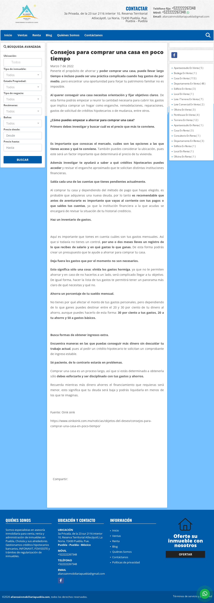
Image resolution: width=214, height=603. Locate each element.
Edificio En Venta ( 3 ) (185, 89)
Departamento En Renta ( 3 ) (189, 141)
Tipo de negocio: (14, 93)
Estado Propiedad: (15, 81)
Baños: (8, 117)
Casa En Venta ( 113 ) (185, 78)
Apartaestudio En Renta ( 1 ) (188, 125)
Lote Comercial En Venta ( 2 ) (189, 104)
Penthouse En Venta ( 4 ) (187, 115)
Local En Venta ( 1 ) (184, 94)
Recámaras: (11, 105)
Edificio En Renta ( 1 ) (185, 146)
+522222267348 (184, 8)
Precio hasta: (11, 141)
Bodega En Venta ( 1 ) (185, 73)
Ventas (22, 35)
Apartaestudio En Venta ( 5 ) (188, 68)
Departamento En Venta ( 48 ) (189, 83)
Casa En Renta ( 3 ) (184, 130)
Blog (49, 35)
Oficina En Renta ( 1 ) (185, 156)
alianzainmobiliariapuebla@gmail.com (81, 573)
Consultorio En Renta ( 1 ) (187, 135)
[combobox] (23, 75)
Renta (36, 35)
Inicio (8, 35)
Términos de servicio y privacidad (192, 596)
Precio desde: (12, 129)
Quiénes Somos (68, 35)
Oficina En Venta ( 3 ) (185, 109)
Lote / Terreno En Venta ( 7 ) (188, 99)
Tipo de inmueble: (15, 69)
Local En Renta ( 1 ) (184, 151)
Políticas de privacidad (126, 562)
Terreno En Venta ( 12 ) (186, 120)
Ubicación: (10, 56)
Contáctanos (93, 35)
